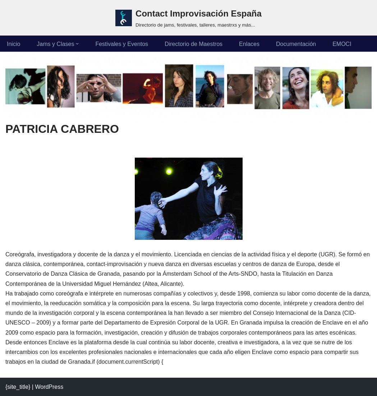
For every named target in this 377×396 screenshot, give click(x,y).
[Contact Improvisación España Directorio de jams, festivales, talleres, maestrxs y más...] (188, 17)
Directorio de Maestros (193, 44)
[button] (77, 43)
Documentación (296, 44)
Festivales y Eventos (121, 44)
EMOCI (341, 44)
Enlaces (249, 44)
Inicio (13, 44)
